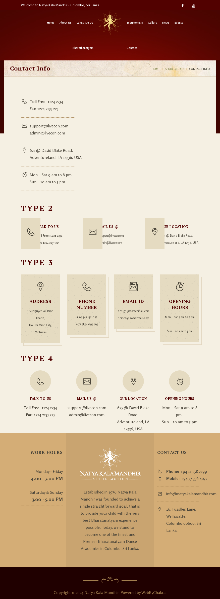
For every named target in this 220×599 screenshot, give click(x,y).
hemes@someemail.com (133, 314)
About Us (66, 22)
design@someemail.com (133, 307)
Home (50, 22)
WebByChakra (153, 587)
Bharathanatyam (83, 48)
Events (179, 22)
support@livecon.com (50, 125)
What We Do (85, 22)
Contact (132, 48)
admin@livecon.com (48, 132)
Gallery (152, 22)
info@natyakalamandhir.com (192, 489)
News (166, 22)
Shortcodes (175, 69)
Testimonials (135, 22)
